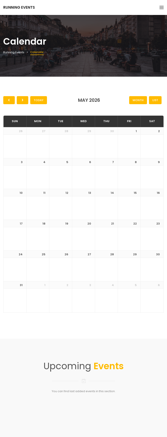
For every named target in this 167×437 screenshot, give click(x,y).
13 (89, 193)
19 (66, 224)
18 (43, 224)
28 (66, 131)
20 (89, 224)
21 (112, 224)
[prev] (9, 100)
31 (21, 285)
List (155, 100)
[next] (22, 100)
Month (138, 100)
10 (21, 193)
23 (158, 224)
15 (135, 193)
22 (135, 224)
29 (89, 131)
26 (21, 131)
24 (21, 254)
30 (112, 131)
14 (112, 193)
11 (44, 193)
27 (43, 131)
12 (66, 193)
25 (43, 254)
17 (21, 224)
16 (158, 193)
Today (38, 100)
